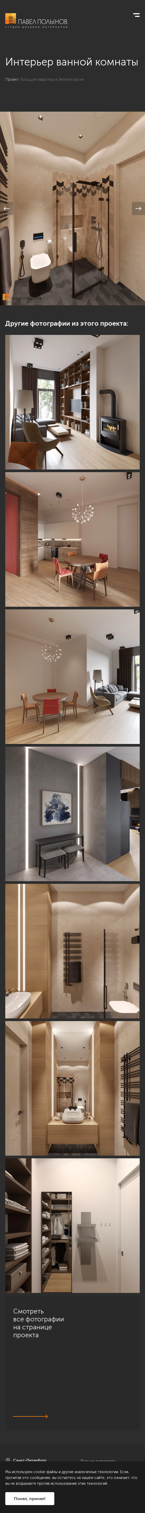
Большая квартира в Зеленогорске (52, 79)
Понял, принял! (30, 1498)
